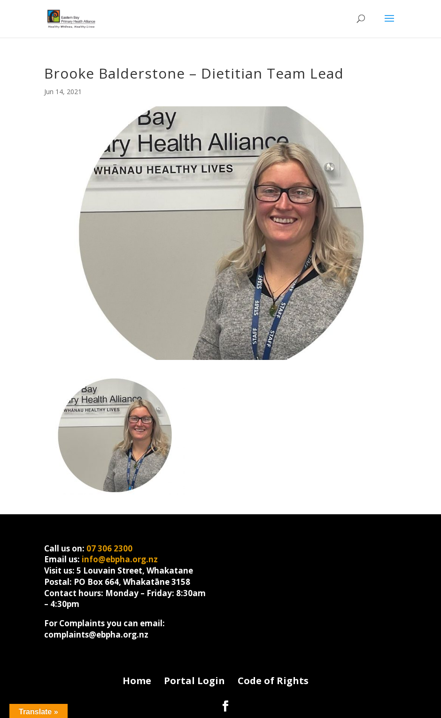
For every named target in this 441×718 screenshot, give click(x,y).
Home (137, 680)
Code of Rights (273, 680)
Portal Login (194, 680)
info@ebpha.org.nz (120, 559)
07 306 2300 (109, 548)
